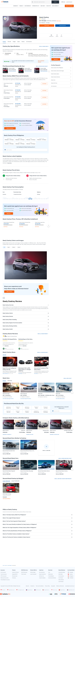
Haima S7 (23, 430)
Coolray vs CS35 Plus (54, 434)
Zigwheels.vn (62, 589)
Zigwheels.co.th (70, 589)
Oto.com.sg (54, 589)
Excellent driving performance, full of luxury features (16, 339)
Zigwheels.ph (29, 589)
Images (14, 41)
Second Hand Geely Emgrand (9, 471)
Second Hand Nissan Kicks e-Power (27, 450)
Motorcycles (50, 574)
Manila (36, 407)
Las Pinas (45, 407)
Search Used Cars (42, 574)
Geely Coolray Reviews (61, 76)
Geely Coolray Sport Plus (8, 96)
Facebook (70, 572)
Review (23, 41)
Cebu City (8, 411)
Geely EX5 (58, 393)
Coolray (4, 41)
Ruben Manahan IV (6, 373)
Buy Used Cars (42, 572)
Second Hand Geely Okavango (26, 471)
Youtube (70, 574)
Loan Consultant (33, 574)
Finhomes (14, 577)
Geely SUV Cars (61, 83)
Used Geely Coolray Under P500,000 (65, 478)
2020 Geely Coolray (7, 494)
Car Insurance (29, 41)
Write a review (9, 291)
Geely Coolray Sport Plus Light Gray (8, 104)
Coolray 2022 (11, 68)
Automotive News (44, 352)
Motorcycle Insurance (4, 577)
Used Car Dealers (42, 577)
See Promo (44, 83)
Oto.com (3, 589)
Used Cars (42, 5)
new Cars (6, 565)
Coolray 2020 (43, 68)
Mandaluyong (36, 411)
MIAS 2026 (61, 574)
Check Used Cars (62, 25)
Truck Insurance (4, 574)
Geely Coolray (6, 430)
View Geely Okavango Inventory (8, 398)
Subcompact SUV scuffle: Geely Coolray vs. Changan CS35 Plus (24, 369)
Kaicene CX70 (46, 430)
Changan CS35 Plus (68, 430)
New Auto (48, 5)
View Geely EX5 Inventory (60, 398)
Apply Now (9, 213)
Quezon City (8, 407)
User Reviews (61, 581)
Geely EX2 (40, 393)
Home (3, 565)
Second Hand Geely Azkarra (44, 471)
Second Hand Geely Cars (67, 458)
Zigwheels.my (46, 589)
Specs (18, 41)
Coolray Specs (45, 46)
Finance (20, 5)
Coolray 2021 (27, 68)
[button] (35, 27)
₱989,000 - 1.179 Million (9, 139)
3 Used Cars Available (43, 71)
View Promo (46, 25)
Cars (49, 572)
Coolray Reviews (44, 333)
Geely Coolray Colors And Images (61, 70)
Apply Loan (59, 20)
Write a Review (61, 579)
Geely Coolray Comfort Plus (8, 84)
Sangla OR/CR (14, 574)
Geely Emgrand (23, 393)
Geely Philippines (10, 565)
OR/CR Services (27, 5)
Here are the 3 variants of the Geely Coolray (41, 369)
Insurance (15, 5)
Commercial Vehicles (52, 577)
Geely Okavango (6, 393)
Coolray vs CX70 (29, 434)
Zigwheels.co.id (10, 589)
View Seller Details (6, 498)
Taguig (18, 411)
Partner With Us (35, 5)
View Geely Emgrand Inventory (25, 398)
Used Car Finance (15, 572)
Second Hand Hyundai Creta (9, 450)
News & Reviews (55, 5)
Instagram (70, 576)
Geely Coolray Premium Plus (8, 91)
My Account (69, 2)
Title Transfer (23, 574)
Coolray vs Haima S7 (7, 434)
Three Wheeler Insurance (5, 579)
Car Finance (61, 577)
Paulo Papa (20, 373)
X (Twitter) (70, 578)
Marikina (27, 411)
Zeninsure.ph (37, 589)
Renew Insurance (69, 5)
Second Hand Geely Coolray (62, 471)
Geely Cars (61, 80)
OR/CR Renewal (24, 572)
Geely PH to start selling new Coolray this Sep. (9, 369)
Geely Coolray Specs (61, 73)
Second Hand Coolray (43, 66)
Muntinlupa (45, 411)
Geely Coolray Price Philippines (61, 67)
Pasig (18, 407)
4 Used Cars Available (12, 71)
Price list (9, 41)
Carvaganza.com (20, 589)
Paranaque (27, 407)
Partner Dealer (33, 572)
